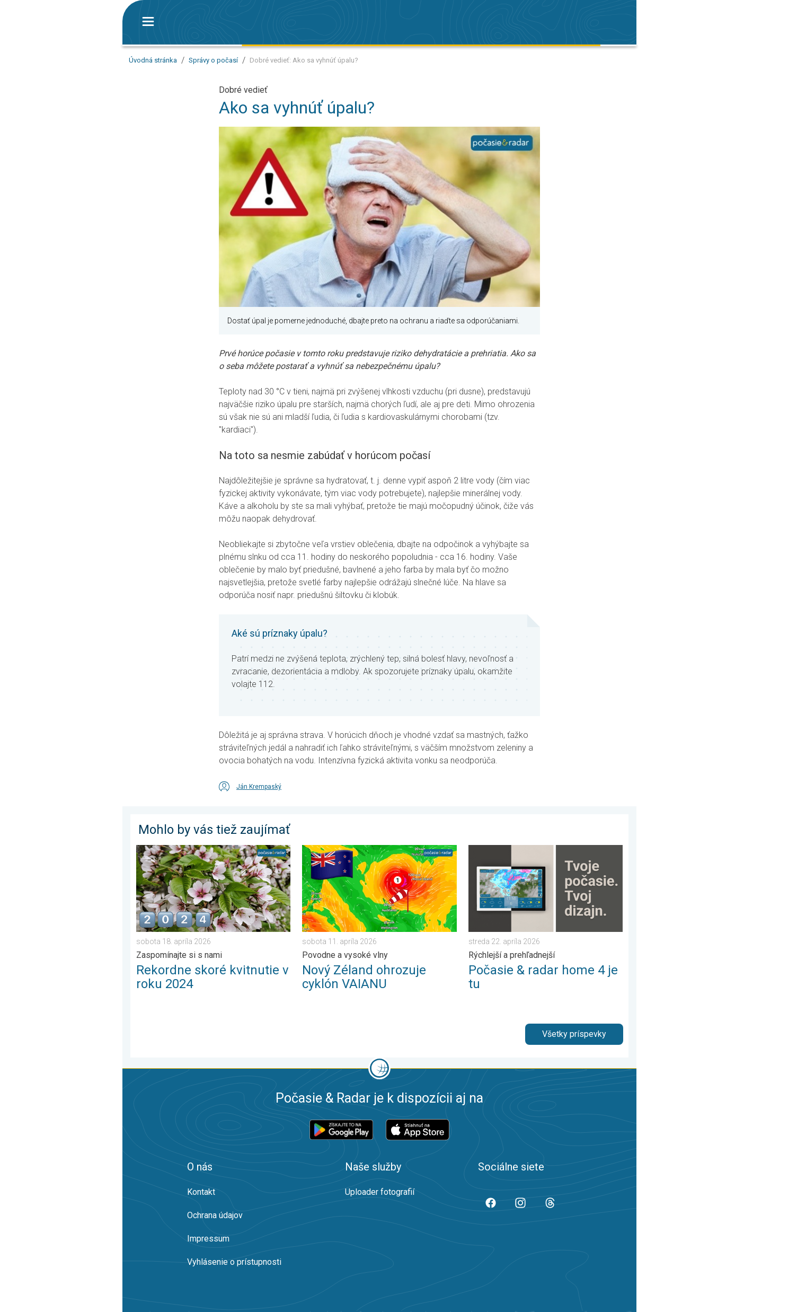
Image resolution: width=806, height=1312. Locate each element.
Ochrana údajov (215, 1215)
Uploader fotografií (379, 1192)
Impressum (208, 1239)
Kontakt (201, 1192)
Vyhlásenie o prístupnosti (234, 1262)
